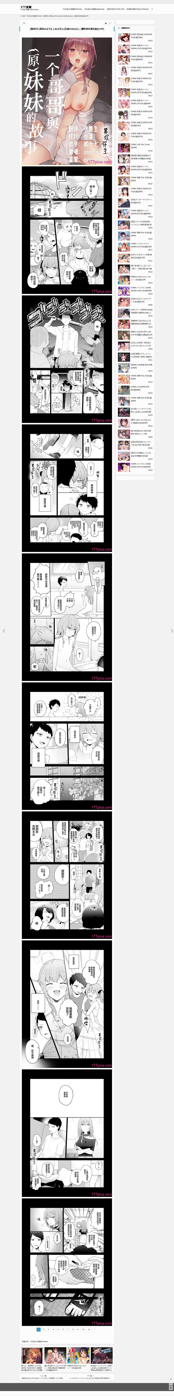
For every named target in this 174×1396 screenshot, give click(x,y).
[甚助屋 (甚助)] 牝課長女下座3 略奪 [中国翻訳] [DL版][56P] (141, 159)
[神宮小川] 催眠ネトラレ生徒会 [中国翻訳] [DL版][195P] (141, 456)
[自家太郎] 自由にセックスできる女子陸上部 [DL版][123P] (141, 445)
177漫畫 (26, 7)
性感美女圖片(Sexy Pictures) (138, 9)
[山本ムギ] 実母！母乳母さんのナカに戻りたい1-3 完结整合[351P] (141, 346)
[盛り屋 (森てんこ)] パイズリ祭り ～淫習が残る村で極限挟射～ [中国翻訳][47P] (55, 1368)
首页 (23, 16)
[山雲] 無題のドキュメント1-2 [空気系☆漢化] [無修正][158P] (141, 357)
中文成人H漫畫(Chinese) (72, 9)
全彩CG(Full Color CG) (115, 9)
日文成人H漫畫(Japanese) (94, 9)
